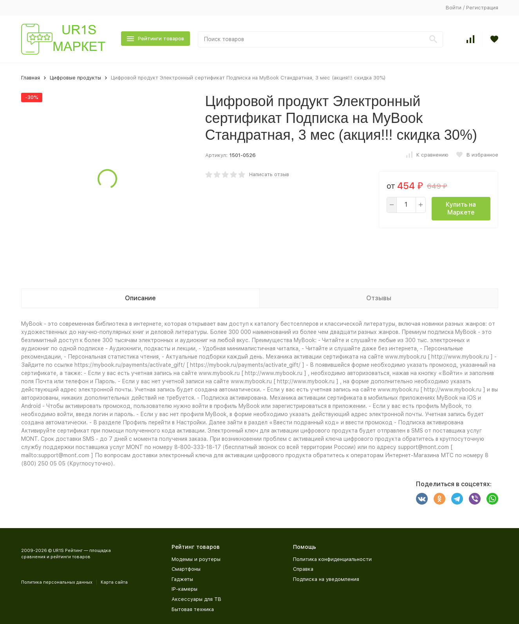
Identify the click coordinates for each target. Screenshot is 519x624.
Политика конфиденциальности (332, 559)
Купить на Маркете (461, 208)
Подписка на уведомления (326, 579)
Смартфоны (186, 569)
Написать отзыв (269, 174)
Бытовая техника (193, 609)
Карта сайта (114, 582)
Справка (303, 569)
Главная (30, 78)
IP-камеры (184, 589)
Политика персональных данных (56, 582)
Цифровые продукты (75, 78)
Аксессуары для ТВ (196, 599)
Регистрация (482, 8)
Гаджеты (182, 579)
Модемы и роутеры (196, 559)
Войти (453, 8)
